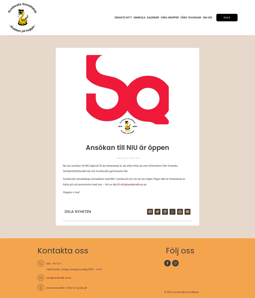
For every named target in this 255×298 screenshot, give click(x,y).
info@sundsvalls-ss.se (133, 184)
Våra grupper (170, 17)
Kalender (153, 17)
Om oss (207, 17)
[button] (150, 212)
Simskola (139, 17)
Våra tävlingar (190, 17)
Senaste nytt (123, 17)
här (88, 171)
